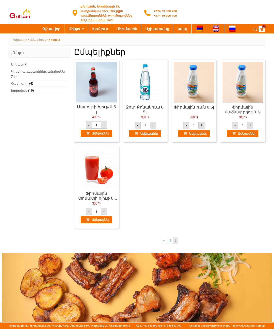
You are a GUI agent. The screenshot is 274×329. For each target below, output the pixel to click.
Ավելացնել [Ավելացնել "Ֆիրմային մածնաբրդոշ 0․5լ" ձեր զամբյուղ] (246, 133)
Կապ (182, 28)
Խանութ (100, 28)
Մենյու (74, 28)
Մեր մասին (126, 28)
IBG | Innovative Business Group (245, 325)
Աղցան (17, 64)
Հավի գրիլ (19, 83)
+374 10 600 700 (165, 15)
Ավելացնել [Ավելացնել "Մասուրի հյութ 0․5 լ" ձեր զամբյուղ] (100, 133)
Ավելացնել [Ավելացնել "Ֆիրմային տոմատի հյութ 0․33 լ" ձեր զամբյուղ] (100, 219)
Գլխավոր (51, 28)
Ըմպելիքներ (39, 40)
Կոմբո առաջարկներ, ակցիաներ (38, 71)
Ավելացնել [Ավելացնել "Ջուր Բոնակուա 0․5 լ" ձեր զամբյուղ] (149, 133)
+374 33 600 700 (165, 11)
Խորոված (19, 90)
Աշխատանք (157, 28)
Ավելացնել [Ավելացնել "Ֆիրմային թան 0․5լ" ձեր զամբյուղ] (198, 133)
